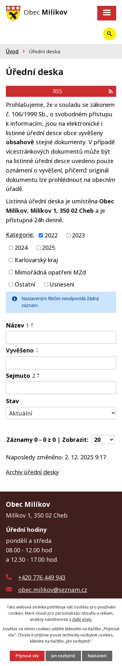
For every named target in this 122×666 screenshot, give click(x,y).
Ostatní (25, 284)
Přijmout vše (27, 656)
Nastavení (97, 656)
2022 (51, 235)
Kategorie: (20, 234)
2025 (48, 247)
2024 (21, 247)
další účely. (82, 619)
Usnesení (61, 284)
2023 (78, 235)
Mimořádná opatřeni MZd (50, 272)
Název (17, 325)
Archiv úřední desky (32, 472)
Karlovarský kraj (36, 260)
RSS (83, 91)
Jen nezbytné (63, 656)
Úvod (12, 51)
